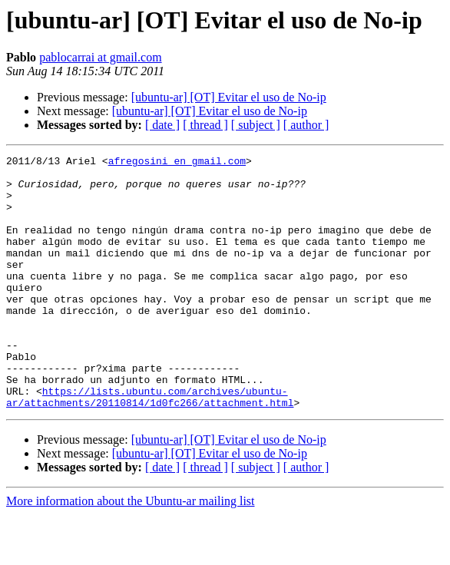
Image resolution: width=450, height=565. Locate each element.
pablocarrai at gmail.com (100, 57)
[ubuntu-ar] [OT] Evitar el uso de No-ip (228, 97)
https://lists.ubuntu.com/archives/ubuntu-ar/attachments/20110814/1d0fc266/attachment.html (149, 446)
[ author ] (306, 124)
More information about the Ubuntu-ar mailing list (130, 551)
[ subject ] (255, 124)
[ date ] (162, 124)
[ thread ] (205, 124)
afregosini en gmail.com (177, 163)
